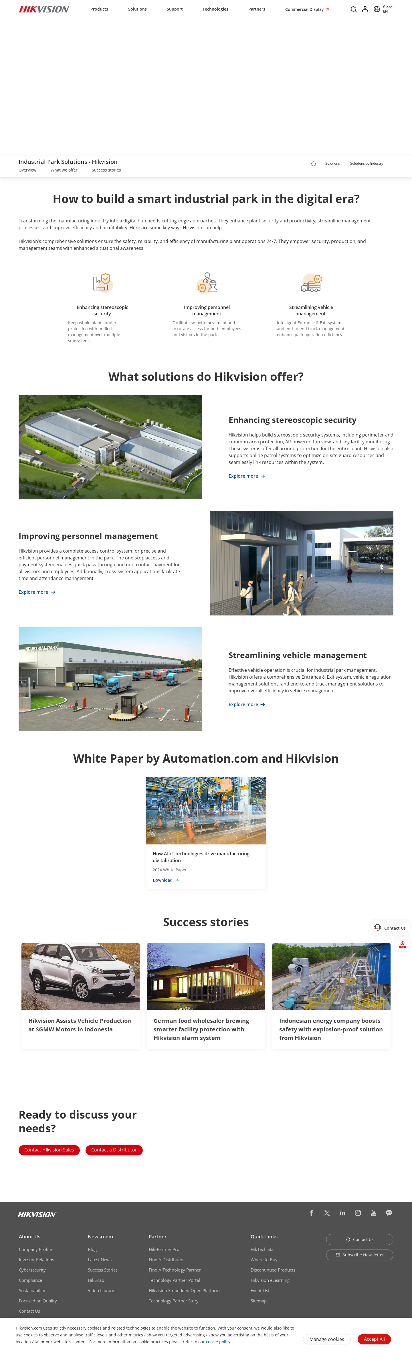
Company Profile (35, 1249)
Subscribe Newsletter (360, 1255)
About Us (29, 1236)
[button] (345, 163)
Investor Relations (36, 1259)
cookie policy (218, 1341)
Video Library (101, 1290)
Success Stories (103, 1270)
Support (175, 9)
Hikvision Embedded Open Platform (184, 1290)
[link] (27, 170)
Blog (92, 1249)
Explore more (247, 476)
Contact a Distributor (114, 1150)
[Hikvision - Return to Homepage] (45, 9)
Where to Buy (264, 1259)
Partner (158, 1236)
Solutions (137, 9)
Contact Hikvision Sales (49, 1150)
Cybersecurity (32, 1270)
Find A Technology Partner (175, 1270)
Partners (256, 9)
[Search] (354, 8)
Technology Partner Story (174, 1301)
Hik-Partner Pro (164, 1249)
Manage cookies (327, 1339)
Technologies (215, 9)
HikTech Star (263, 1249)
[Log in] (365, 9)
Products (99, 9)
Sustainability (32, 1290)
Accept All (374, 1339)
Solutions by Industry (366, 163)
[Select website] (382, 9)
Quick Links (264, 1236)
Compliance (30, 1280)
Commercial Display (305, 9)
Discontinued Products (273, 1270)
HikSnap (96, 1280)
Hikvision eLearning (270, 1280)
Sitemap (259, 1301)
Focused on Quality (38, 1301)
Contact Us (29, 1311)
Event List (260, 1290)
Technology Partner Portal (174, 1280)
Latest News (100, 1259)
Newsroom (100, 1236)
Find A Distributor (166, 1259)
